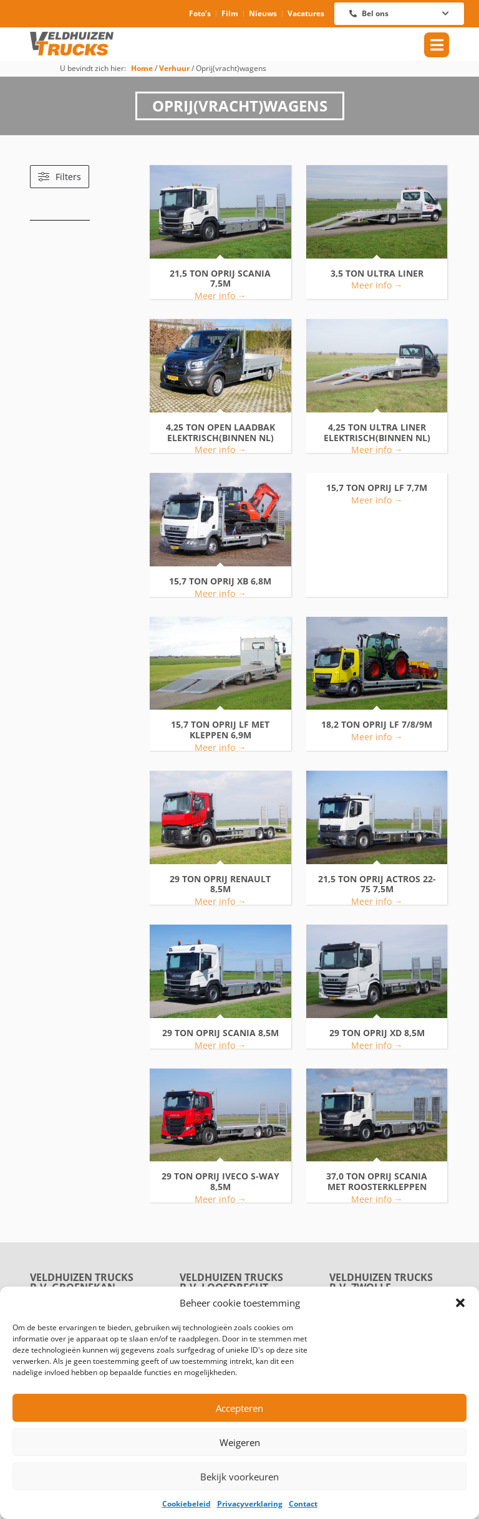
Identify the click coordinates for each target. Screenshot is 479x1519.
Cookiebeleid (186, 1503)
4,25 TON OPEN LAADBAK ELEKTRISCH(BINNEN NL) (220, 433)
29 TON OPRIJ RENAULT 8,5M (220, 884)
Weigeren (240, 1442)
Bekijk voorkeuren (239, 1476)
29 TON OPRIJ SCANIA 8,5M (220, 1033)
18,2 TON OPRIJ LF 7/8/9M (376, 725)
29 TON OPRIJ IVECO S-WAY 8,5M (220, 1182)
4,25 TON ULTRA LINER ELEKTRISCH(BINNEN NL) (377, 433)
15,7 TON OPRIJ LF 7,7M (376, 488)
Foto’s (200, 13)
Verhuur (174, 68)
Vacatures (306, 13)
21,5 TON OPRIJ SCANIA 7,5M (220, 279)
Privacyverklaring (250, 1503)
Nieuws (263, 13)
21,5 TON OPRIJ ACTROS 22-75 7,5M (377, 884)
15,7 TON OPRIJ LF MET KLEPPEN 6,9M (220, 730)
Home (142, 68)
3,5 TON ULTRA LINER (377, 274)
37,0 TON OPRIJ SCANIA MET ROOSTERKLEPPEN (376, 1182)
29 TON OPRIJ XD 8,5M (377, 1033)
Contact (303, 1503)
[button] (460, 1303)
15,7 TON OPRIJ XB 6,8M (220, 581)
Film (229, 13)
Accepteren (239, 1408)
